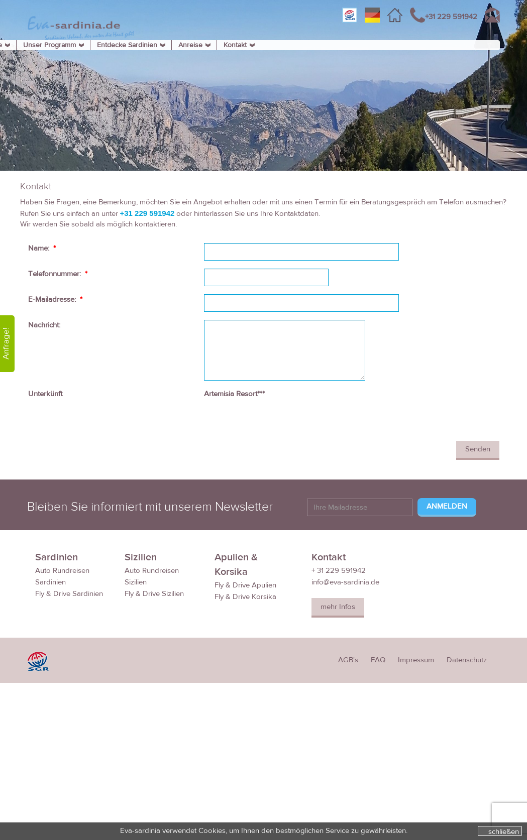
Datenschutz (467, 660)
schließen (503, 831)
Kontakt (235, 45)
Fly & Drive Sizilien (154, 593)
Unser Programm (49, 45)
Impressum (416, 660)
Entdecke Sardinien (127, 45)
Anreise (190, 45)
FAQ (378, 660)
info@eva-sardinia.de (345, 582)
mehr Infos (338, 607)
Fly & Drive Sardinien (69, 593)
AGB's (348, 660)
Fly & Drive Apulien (245, 585)
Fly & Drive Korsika (245, 597)
